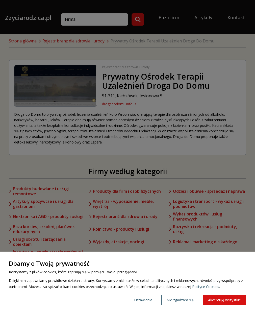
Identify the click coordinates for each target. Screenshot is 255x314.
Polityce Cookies (205, 286)
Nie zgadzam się (180, 300)
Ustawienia (143, 300)
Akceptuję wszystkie (224, 300)
